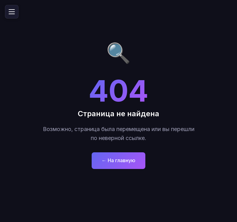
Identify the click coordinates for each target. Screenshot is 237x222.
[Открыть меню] (12, 11)
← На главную (118, 160)
